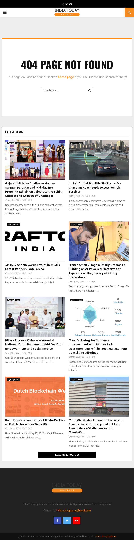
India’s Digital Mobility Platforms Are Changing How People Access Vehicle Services (95, 187)
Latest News (14, 131)
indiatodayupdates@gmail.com (73, 510)
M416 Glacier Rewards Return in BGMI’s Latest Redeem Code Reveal (32, 267)
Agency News (13, 143)
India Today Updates (106, 536)
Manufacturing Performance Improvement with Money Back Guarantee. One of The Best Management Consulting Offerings (98, 346)
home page (66, 77)
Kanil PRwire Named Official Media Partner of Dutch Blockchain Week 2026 (35, 422)
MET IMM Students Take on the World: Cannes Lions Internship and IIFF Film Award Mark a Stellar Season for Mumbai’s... (96, 426)
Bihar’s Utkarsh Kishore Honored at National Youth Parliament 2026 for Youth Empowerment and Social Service (34, 344)
